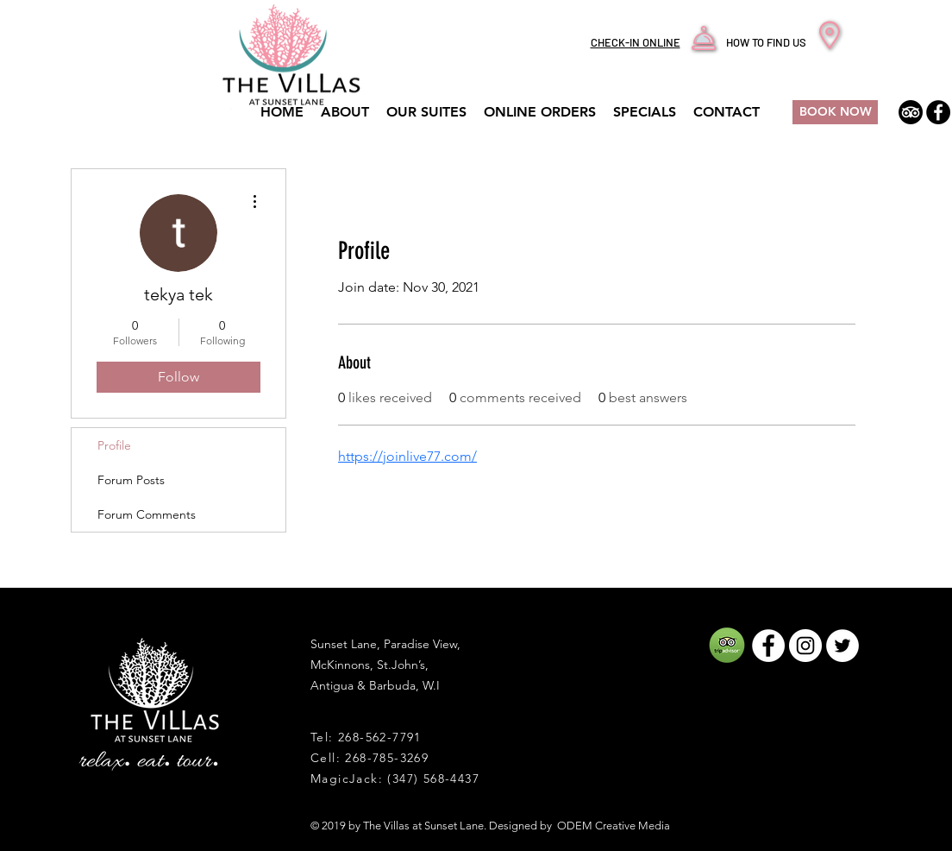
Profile (114, 445)
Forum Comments (146, 514)
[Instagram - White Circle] (805, 645)
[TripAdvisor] (911, 112)
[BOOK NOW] (835, 112)
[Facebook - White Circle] (768, 645)
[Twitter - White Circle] (842, 645)
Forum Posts (131, 480)
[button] (644, 112)
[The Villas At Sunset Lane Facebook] (938, 112)
